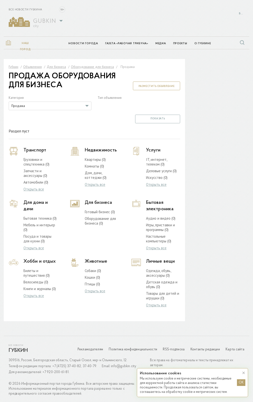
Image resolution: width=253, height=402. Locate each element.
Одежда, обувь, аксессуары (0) (158, 273)
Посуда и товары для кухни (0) (37, 238)
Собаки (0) (93, 270)
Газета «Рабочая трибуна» (126, 43)
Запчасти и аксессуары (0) (35, 173)
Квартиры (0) (95, 159)
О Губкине (202, 43)
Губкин (18, 350)
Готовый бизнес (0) (100, 212)
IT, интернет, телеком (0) (156, 162)
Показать (157, 118)
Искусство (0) (157, 177)
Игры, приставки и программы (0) (160, 227)
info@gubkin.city (123, 366)
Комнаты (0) (94, 166)
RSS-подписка (174, 349)
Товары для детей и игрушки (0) (162, 295)
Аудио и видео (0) (160, 218)
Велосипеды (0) (35, 282)
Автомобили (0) (35, 182)
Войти (242, 13)
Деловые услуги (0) (161, 171)
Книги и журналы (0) (39, 288)
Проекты (180, 43)
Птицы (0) (92, 284)
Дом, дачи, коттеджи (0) (95, 175)
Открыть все (33, 189)
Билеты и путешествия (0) (36, 273)
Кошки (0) (92, 277)
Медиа (160, 43)
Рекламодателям (90, 349)
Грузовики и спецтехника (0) (36, 162)
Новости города (83, 43)
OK (241, 382)
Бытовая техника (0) (40, 218)
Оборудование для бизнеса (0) (100, 221)
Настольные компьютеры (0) (158, 238)
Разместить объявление (157, 86)
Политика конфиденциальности (133, 349)
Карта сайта (235, 349)
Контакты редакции (205, 349)
